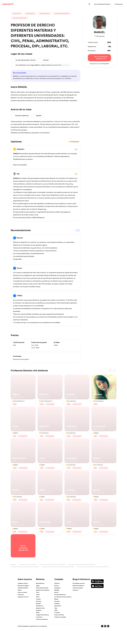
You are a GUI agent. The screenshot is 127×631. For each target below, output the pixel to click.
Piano (37, 597)
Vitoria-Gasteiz (59, 614)
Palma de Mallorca (60, 594)
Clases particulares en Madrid (27, 564)
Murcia (56, 592)
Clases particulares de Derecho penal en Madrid (81, 564)
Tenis (37, 592)
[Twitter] (105, 626)
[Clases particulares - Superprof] (7, 4)
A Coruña (57, 612)
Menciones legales (23, 585)
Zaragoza (57, 588)
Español (38, 603)
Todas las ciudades (60, 617)
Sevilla (56, 585)
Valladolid (57, 605)
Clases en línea (22, 592)
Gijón (55, 610)
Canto (38, 594)
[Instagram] (108, 626)
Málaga (56, 590)
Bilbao (56, 599)
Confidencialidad (23, 588)
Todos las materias (42, 619)
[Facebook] (102, 626)
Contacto (75, 590)
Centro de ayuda (78, 588)
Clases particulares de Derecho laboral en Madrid (25, 566)
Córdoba (56, 603)
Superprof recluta (23, 597)
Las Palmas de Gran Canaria (62, 597)
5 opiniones (101, 36)
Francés (38, 599)
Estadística (39, 605)
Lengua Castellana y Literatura (42, 616)
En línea (46, 60)
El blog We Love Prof (79, 583)
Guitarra (38, 601)
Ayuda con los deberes (42, 590)
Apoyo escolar (40, 608)
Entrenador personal (42, 588)
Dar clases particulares (102, 4)
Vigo (55, 608)
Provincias (21, 594)
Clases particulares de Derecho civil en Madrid (52, 564)
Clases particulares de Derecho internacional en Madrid (92, 566)
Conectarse (119, 4)
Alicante (57, 601)
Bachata (38, 610)
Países (20, 590)
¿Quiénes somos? (23, 583)
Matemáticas (40, 583)
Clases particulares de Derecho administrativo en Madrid (58, 566)
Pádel (37, 612)
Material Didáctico (78, 585)
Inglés (38, 585)
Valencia (57, 583)
